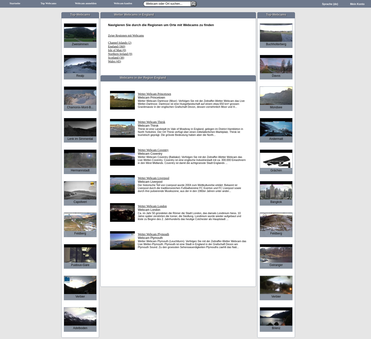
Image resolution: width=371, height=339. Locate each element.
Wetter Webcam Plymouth (153, 234)
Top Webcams (48, 3)
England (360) (116, 46)
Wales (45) (114, 61)
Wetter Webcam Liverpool (153, 178)
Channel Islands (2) (119, 42)
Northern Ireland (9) (120, 54)
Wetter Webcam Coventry (153, 150)
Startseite (14, 3)
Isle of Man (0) (117, 50)
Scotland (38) (116, 57)
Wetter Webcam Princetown (154, 94)
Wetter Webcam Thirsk (151, 122)
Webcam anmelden (86, 3)
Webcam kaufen (123, 3)
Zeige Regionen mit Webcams (126, 35)
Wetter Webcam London (152, 206)
